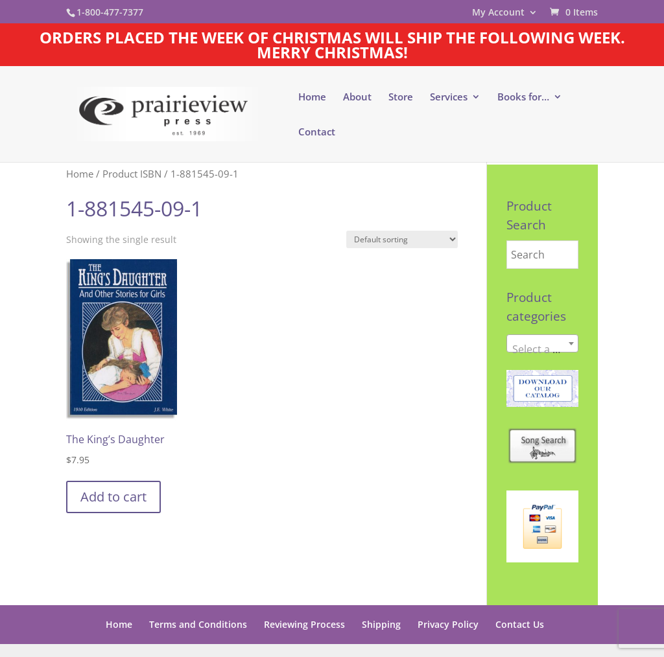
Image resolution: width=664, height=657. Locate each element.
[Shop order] (402, 239)
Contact (316, 132)
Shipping (381, 624)
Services (449, 97)
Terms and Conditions (198, 624)
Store (400, 97)
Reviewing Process (304, 624)
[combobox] (542, 343)
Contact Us (519, 624)
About (357, 97)
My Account (498, 13)
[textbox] (542, 349)
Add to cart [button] (113, 496)
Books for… (523, 97)
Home (312, 97)
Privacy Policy (448, 624)
